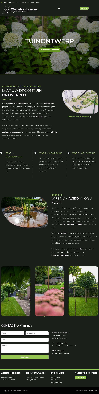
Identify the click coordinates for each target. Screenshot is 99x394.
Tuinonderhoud (56, 382)
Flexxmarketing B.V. (90, 390)
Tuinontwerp (55, 377)
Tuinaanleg (54, 380)
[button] (59, 8)
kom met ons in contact (79, 117)
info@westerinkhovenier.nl (65, 346)
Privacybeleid (31, 380)
